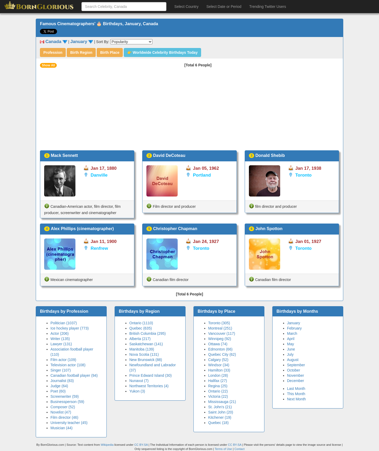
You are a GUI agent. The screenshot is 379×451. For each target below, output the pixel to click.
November (295, 375)
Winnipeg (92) (219, 339)
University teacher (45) (69, 423)
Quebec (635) (140, 328)
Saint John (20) (220, 412)
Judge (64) (59, 386)
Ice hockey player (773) (69, 328)
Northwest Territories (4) (148, 386)
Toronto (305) (219, 323)
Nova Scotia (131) (144, 354)
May (290, 344)
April (290, 339)
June (291, 349)
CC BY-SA (141, 444)
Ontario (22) (218, 391)
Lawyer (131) (61, 344)
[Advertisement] (189, 111)
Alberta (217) (140, 339)
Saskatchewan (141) (146, 344)
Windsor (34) (218, 365)
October (293, 370)
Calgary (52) (218, 360)
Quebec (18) (218, 423)
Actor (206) (59, 333)
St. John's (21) (220, 407)
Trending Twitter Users (267, 6)
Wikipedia (107, 444)
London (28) (218, 375)
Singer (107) (60, 370)
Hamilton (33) (219, 370)
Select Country (186, 6)
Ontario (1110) (141, 323)
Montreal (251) (220, 328)
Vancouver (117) (221, 333)
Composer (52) (62, 407)
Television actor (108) (67, 365)
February (294, 328)
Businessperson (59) (67, 402)
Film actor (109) (63, 360)
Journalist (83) (62, 381)
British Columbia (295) (147, 333)
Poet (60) (58, 391)
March (292, 333)
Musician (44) (61, 428)
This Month (296, 394)
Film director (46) (64, 417)
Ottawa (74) (217, 344)
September (296, 365)
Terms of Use (224, 448)
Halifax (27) (217, 381)
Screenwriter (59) (64, 396)
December (295, 381)
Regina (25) (217, 386)
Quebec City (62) (222, 354)
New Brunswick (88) (145, 360)
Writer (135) (60, 339)
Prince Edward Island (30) (150, 375)
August (293, 360)
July (290, 354)
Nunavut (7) (138, 381)
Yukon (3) (137, 391)
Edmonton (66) (220, 349)
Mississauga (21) (222, 402)
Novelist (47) (60, 412)
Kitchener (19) (219, 417)
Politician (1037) (63, 323)
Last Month (296, 388)
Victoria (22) (218, 396)
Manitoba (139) (141, 349)
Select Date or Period (223, 6)
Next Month (296, 399)
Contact (239, 448)
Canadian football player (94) (74, 375)
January (293, 323)
